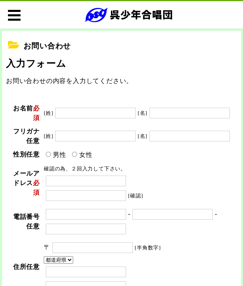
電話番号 (26, 216)
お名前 (23, 108)
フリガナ (26, 131)
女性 (86, 154)
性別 (20, 154)
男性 (59, 154)
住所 (20, 266)
